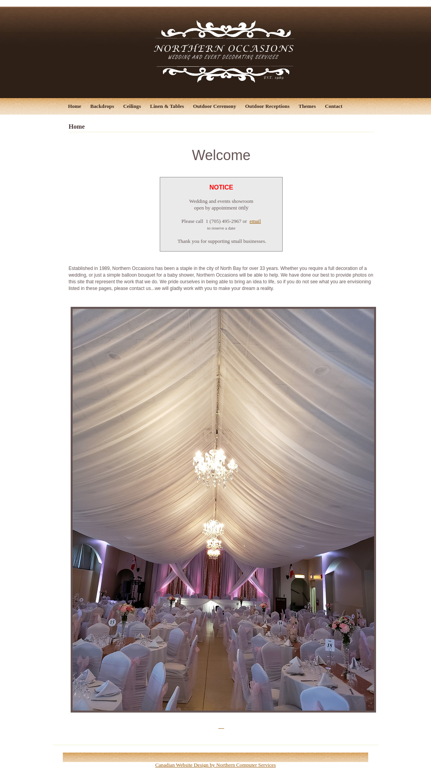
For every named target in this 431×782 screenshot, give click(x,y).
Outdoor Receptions (267, 106)
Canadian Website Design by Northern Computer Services (215, 765)
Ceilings (132, 106)
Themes (307, 106)
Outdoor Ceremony (214, 106)
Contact (334, 106)
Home (74, 106)
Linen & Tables (167, 106)
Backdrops (102, 106)
